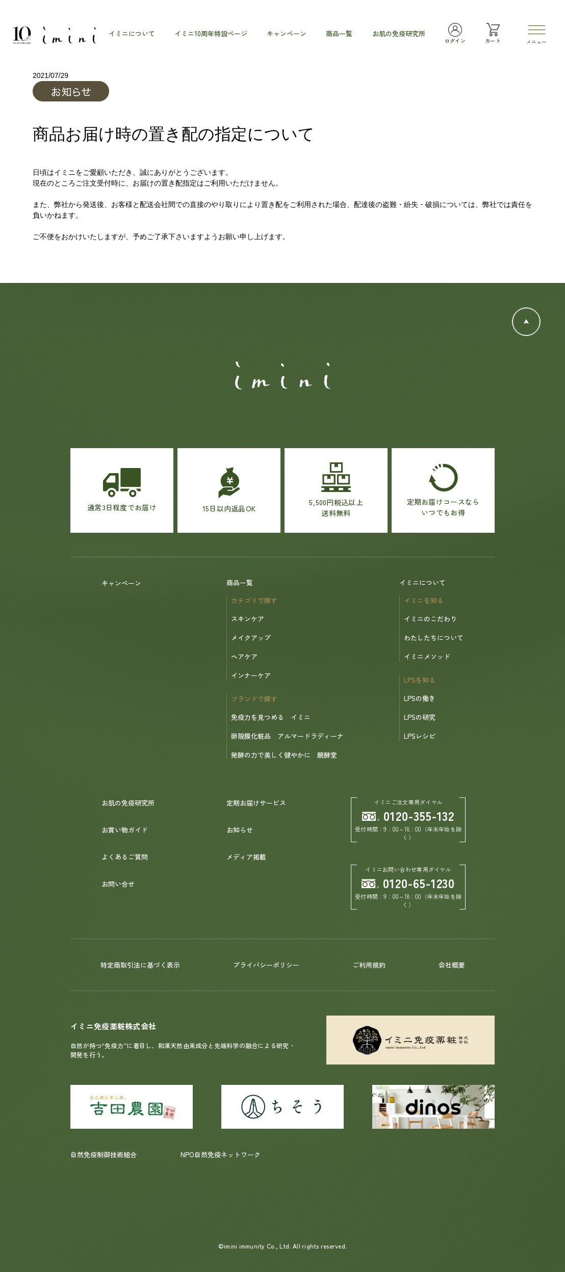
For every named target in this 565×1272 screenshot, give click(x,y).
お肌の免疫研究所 (128, 803)
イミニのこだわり (430, 619)
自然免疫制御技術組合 (103, 1154)
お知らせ (239, 830)
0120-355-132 (408, 815)
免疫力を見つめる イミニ (271, 717)
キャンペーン (121, 583)
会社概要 (452, 965)
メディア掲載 (246, 857)
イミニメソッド (427, 656)
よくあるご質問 (124, 857)
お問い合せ (118, 884)
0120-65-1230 (408, 883)
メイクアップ (251, 637)
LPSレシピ (419, 736)
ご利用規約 (369, 965)
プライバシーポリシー (266, 965)
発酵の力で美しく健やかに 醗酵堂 (284, 755)
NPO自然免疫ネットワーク (221, 1154)
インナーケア (251, 675)
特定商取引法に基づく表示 (140, 965)
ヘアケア (244, 656)
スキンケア (247, 619)
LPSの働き (419, 698)
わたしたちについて (434, 637)
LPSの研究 (419, 717)
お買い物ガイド (124, 830)
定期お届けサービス (256, 803)
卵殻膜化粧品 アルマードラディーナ (287, 736)
